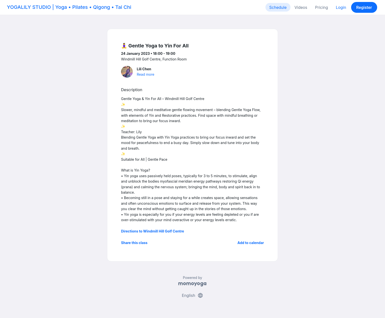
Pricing (321, 7)
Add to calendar (250, 243)
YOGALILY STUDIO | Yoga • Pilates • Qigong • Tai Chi (69, 7)
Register (364, 7)
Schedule (278, 7)
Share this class (134, 243)
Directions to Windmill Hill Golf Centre (152, 231)
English (192, 295)
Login (341, 7)
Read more (145, 74)
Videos (300, 7)
